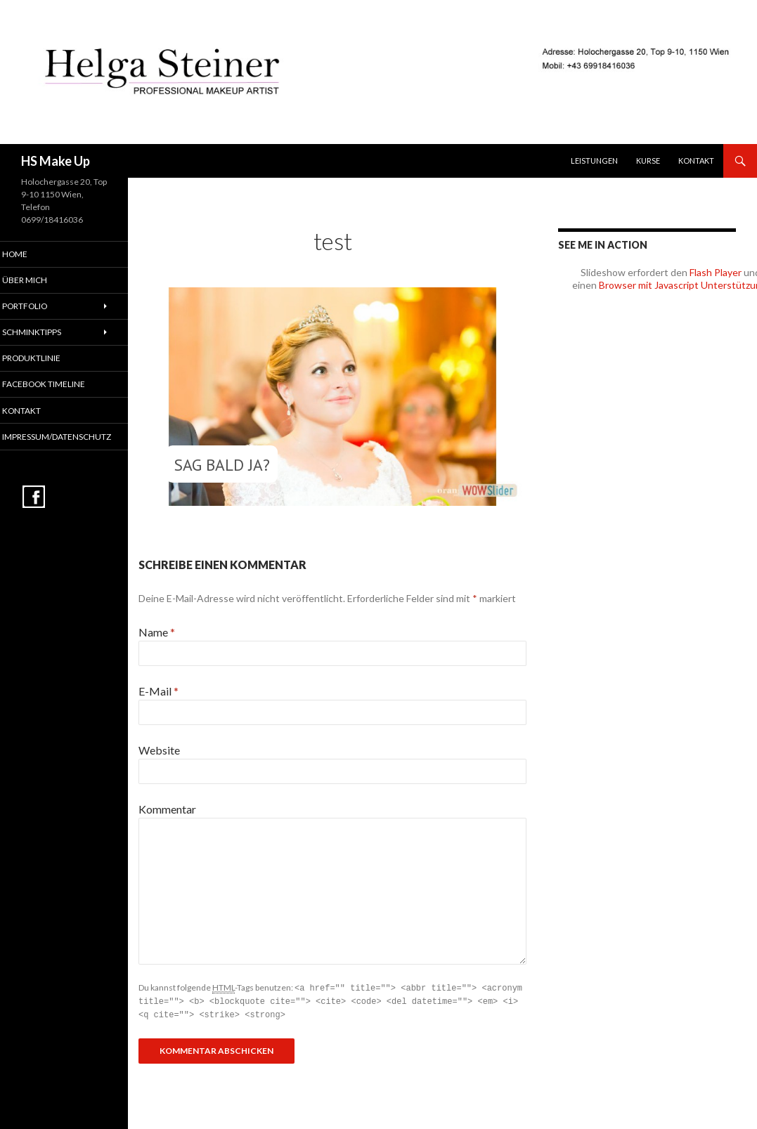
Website (159, 750)
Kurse (648, 160)
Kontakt (696, 160)
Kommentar (167, 809)
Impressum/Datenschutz (72, 438)
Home (32, 254)
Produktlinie (48, 359)
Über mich (42, 280)
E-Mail (158, 691)
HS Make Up (55, 161)
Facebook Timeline (59, 386)
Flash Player (716, 272)
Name (156, 632)
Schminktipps (48, 333)
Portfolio (43, 306)
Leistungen (594, 160)
